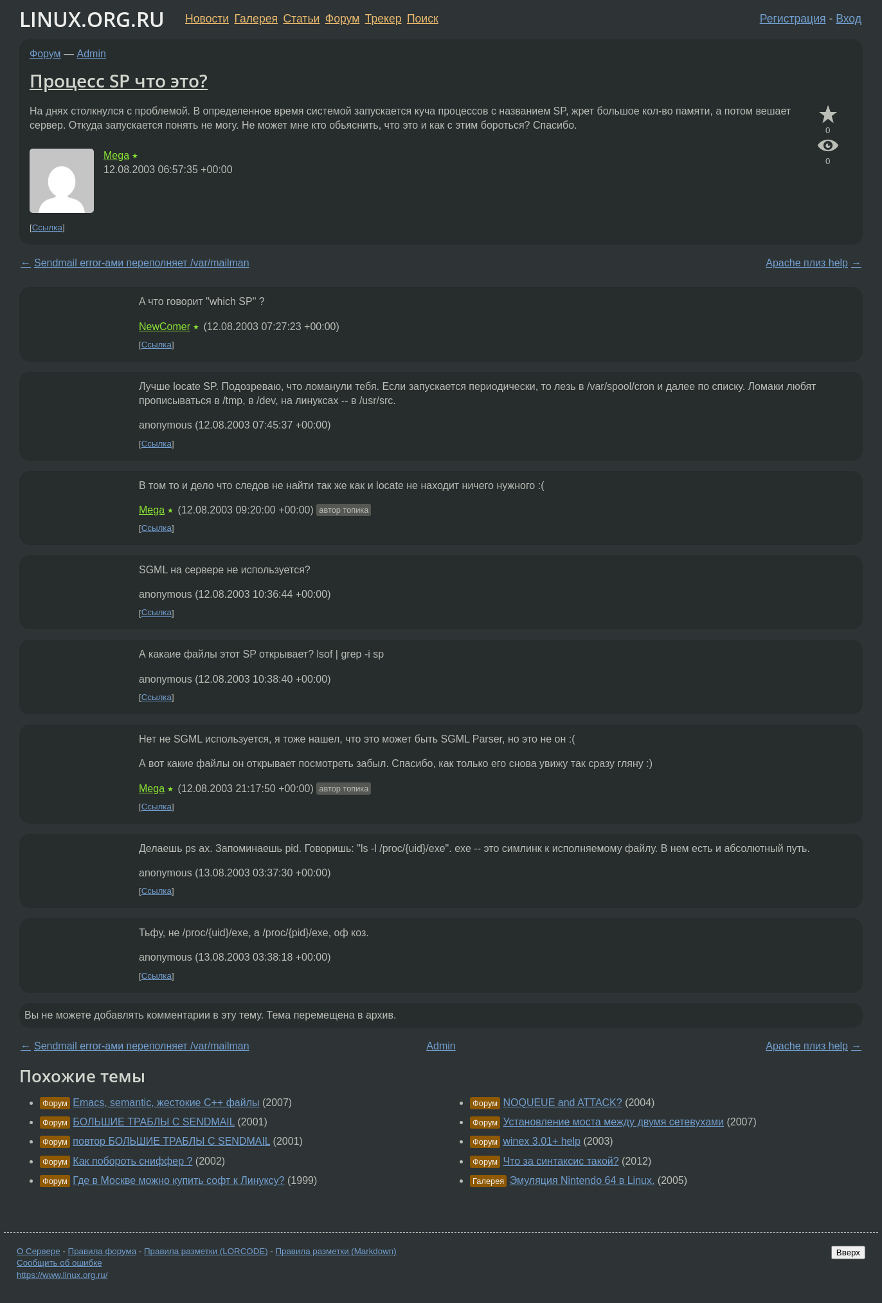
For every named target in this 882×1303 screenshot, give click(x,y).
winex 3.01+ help (541, 1141)
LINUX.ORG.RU (92, 19)
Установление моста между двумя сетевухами (613, 1121)
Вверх (848, 1252)
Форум (342, 18)
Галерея (256, 18)
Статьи (301, 18)
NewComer (164, 326)
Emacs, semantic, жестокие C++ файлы (166, 1102)
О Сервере (38, 1251)
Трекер (383, 18)
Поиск (422, 18)
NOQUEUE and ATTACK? (562, 1102)
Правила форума (102, 1251)
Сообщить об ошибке (59, 1263)
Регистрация (793, 18)
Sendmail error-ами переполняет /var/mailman (141, 262)
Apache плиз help (807, 262)
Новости (207, 18)
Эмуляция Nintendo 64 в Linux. (582, 1180)
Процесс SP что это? (119, 80)
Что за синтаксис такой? (560, 1161)
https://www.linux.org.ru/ (62, 1275)
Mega (116, 155)
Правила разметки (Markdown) (335, 1251)
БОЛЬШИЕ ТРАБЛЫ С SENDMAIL (154, 1121)
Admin (91, 53)
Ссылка (47, 227)
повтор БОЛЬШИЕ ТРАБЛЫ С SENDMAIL (171, 1141)
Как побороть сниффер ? (132, 1161)
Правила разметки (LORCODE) (206, 1251)
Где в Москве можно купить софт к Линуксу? (178, 1180)
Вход (848, 18)
